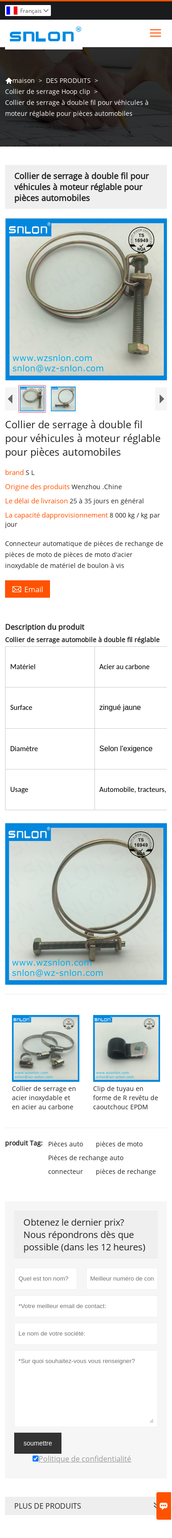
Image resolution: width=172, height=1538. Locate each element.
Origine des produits (38, 486)
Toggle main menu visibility (156, 31)
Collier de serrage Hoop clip (47, 91)
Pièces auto (65, 1144)
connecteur (65, 1171)
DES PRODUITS (68, 80)
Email (27, 589)
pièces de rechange (126, 1171)
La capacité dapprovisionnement (57, 514)
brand (15, 472)
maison (20, 80)
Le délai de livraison (37, 500)
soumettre (37, 1443)
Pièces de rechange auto (85, 1157)
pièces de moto (119, 1144)
